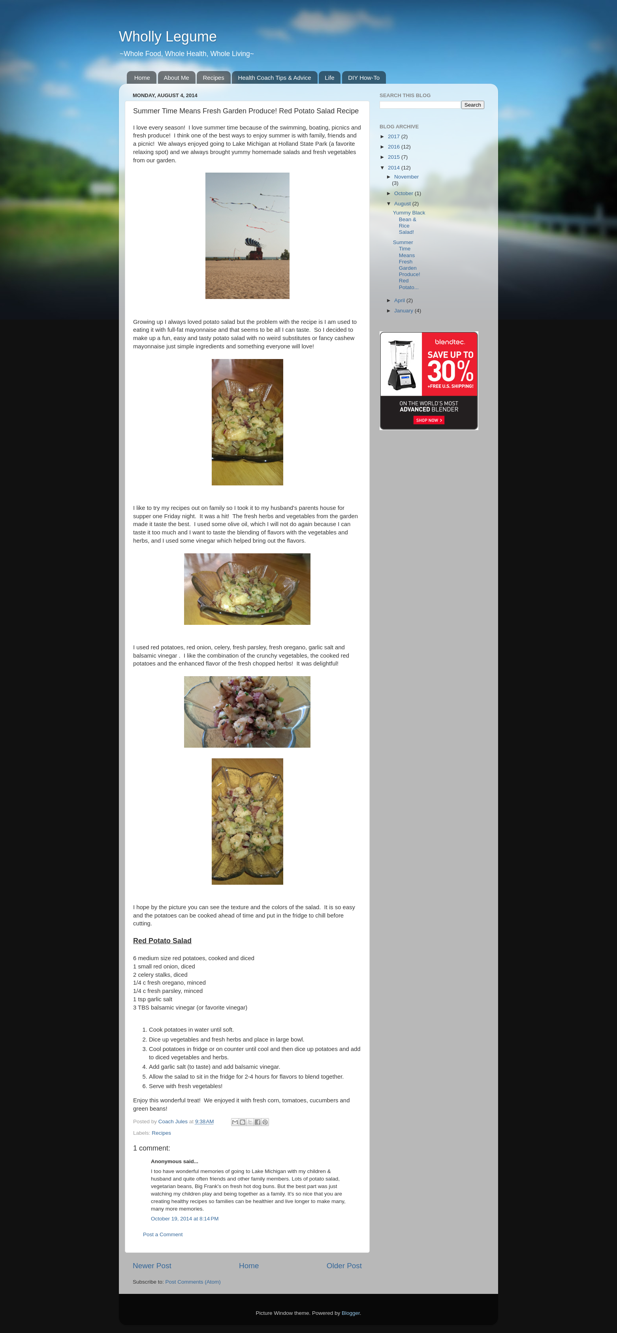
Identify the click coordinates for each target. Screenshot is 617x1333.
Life (329, 77)
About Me (176, 77)
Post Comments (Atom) (193, 1282)
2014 (394, 168)
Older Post (344, 1266)
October (404, 193)
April (400, 300)
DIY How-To (364, 77)
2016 (394, 147)
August (403, 204)
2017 (394, 136)
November (406, 177)
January (404, 311)
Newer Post (152, 1266)
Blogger (351, 1313)
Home (142, 77)
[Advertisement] (477, 160)
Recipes (213, 77)
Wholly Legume (168, 36)
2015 (394, 157)
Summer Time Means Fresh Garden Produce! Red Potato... (406, 264)
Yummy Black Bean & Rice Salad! (409, 222)
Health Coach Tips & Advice (274, 77)
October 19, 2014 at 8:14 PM (184, 1219)
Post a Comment (163, 1234)
